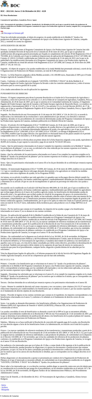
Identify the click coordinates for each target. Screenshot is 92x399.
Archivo (4, 387)
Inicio (3, 385)
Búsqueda (5, 390)
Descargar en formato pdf (14, 33)
